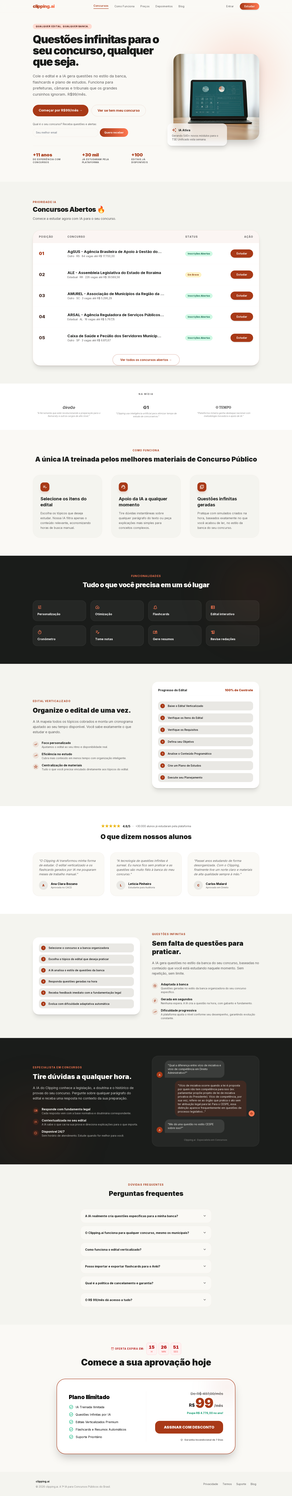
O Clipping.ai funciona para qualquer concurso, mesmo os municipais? (146, 1233)
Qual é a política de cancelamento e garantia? (146, 1283)
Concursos (101, 5)
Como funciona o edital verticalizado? (146, 1249)
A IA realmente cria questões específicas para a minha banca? (146, 1216)
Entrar (230, 6)
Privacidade (210, 1484)
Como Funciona (125, 6)
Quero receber (114, 132)
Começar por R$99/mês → (60, 110)
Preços (145, 6)
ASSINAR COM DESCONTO (189, 1427)
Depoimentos (164, 6)
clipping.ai (44, 6)
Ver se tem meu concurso (119, 110)
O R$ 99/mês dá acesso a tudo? (146, 1300)
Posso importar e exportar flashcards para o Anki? (146, 1266)
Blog (181, 6)
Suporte (241, 1484)
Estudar (249, 6)
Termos (227, 1484)
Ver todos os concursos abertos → (146, 360)
